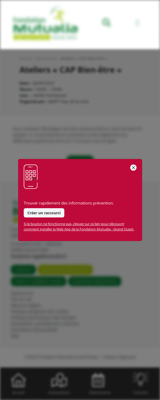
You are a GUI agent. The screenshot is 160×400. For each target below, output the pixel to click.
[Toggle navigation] (137, 24)
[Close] (133, 168)
